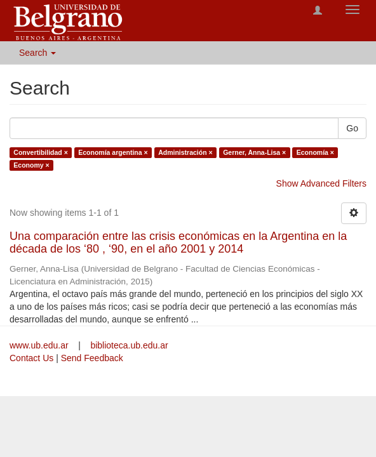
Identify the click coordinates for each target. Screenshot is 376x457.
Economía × (315, 152)
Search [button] (37, 53)
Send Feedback (92, 358)
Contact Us (31, 358)
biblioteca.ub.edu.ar (129, 345)
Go (352, 128)
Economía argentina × (112, 152)
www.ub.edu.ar (40, 345)
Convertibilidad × (40, 152)
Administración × (185, 152)
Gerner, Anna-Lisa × (254, 152)
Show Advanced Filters (321, 183)
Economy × (31, 165)
